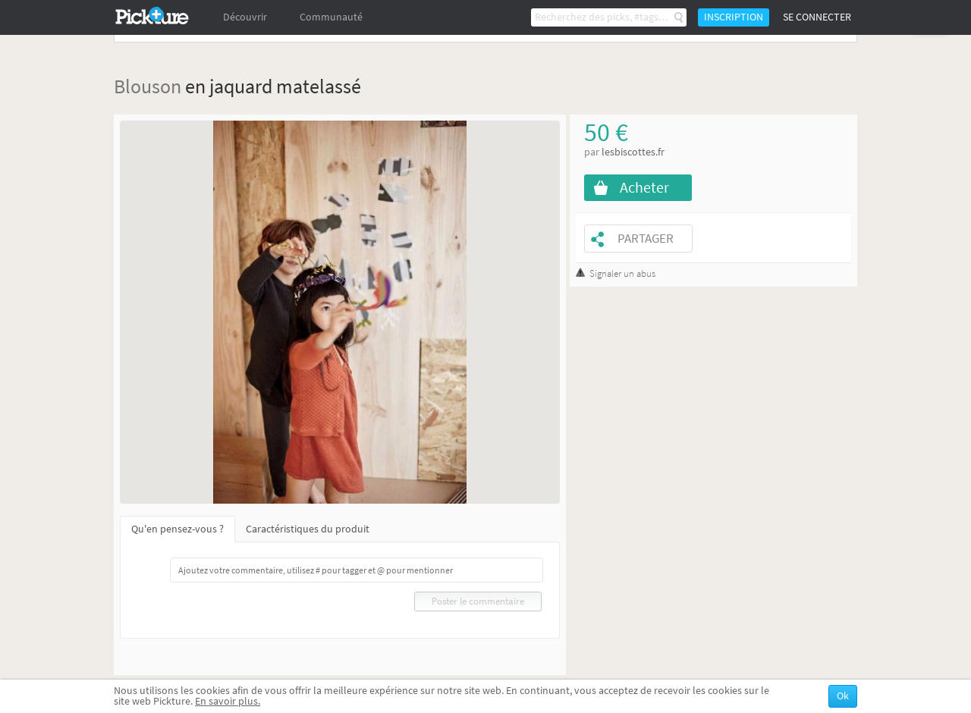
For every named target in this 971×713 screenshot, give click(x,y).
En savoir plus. (227, 701)
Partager (645, 238)
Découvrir (245, 17)
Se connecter (817, 17)
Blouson (147, 86)
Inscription (733, 17)
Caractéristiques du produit (307, 529)
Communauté (331, 17)
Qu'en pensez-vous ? (177, 529)
